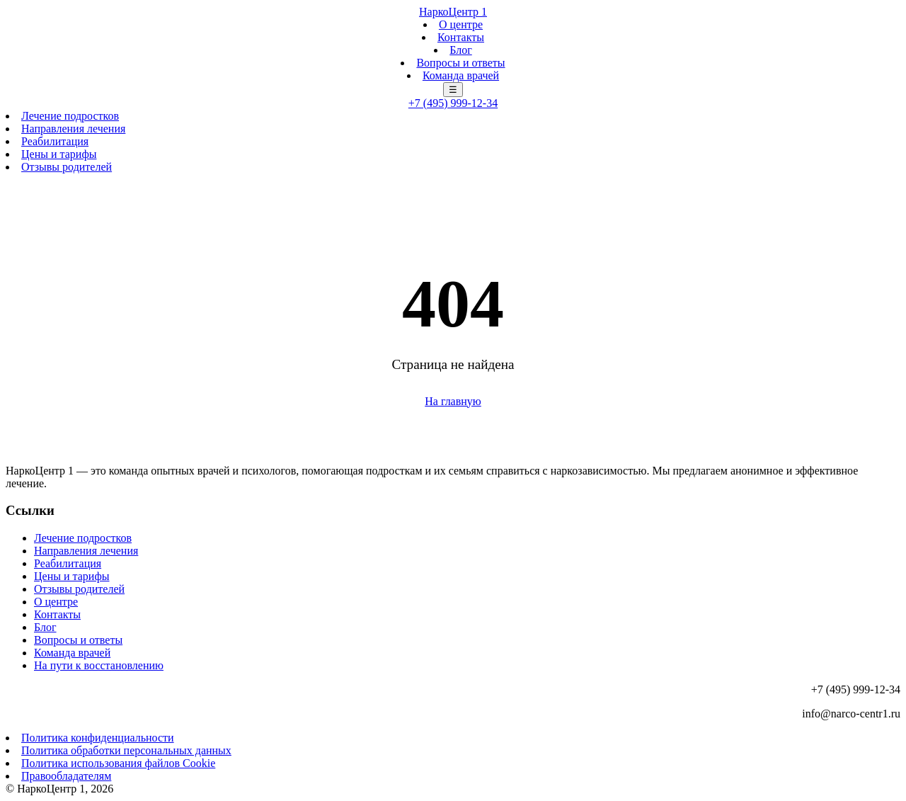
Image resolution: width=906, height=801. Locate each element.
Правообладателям (66, 776)
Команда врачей (461, 75)
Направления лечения (73, 129)
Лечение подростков (70, 116)
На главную (453, 401)
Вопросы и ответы (460, 63)
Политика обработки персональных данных (126, 750)
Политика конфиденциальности (97, 738)
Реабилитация (54, 141)
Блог (460, 50)
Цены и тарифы (59, 154)
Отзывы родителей (66, 167)
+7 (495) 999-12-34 (453, 103)
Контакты (460, 37)
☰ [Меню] (453, 89)
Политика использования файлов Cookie (118, 763)
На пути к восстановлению (99, 665)
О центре (461, 24)
